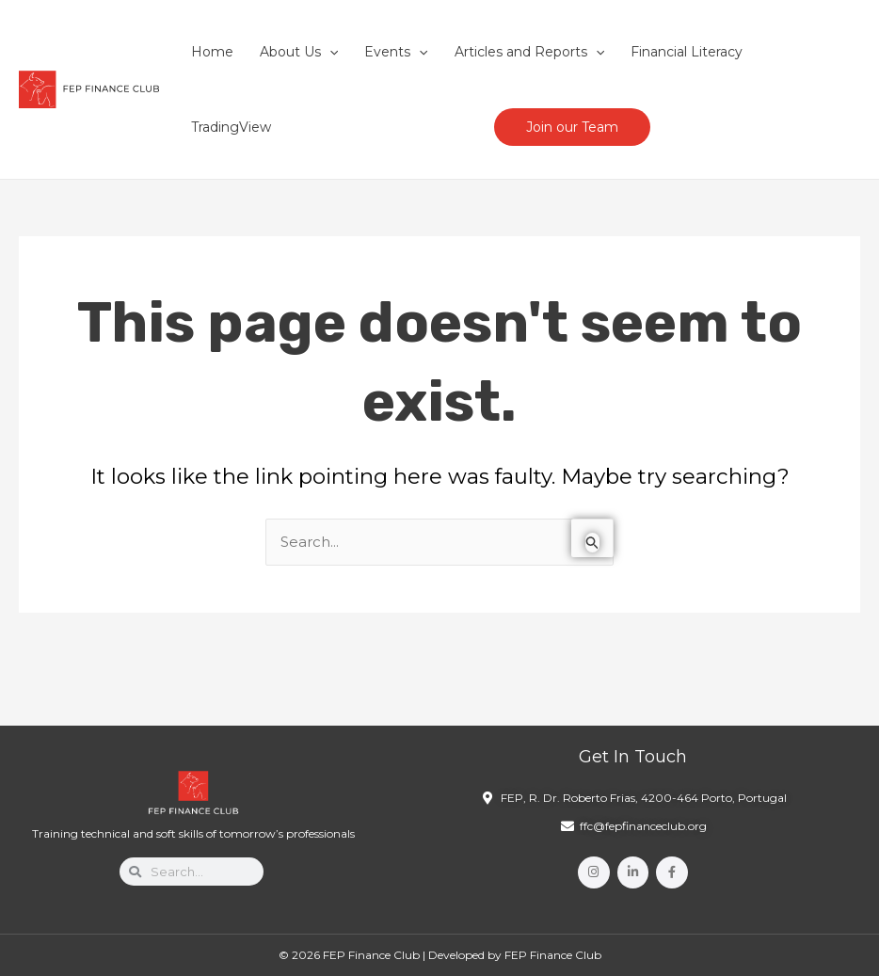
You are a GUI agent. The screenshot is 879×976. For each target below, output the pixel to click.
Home (212, 51)
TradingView (231, 127)
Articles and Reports (529, 51)
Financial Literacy (687, 51)
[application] (329, 51)
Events (395, 51)
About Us (299, 51)
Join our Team (572, 127)
